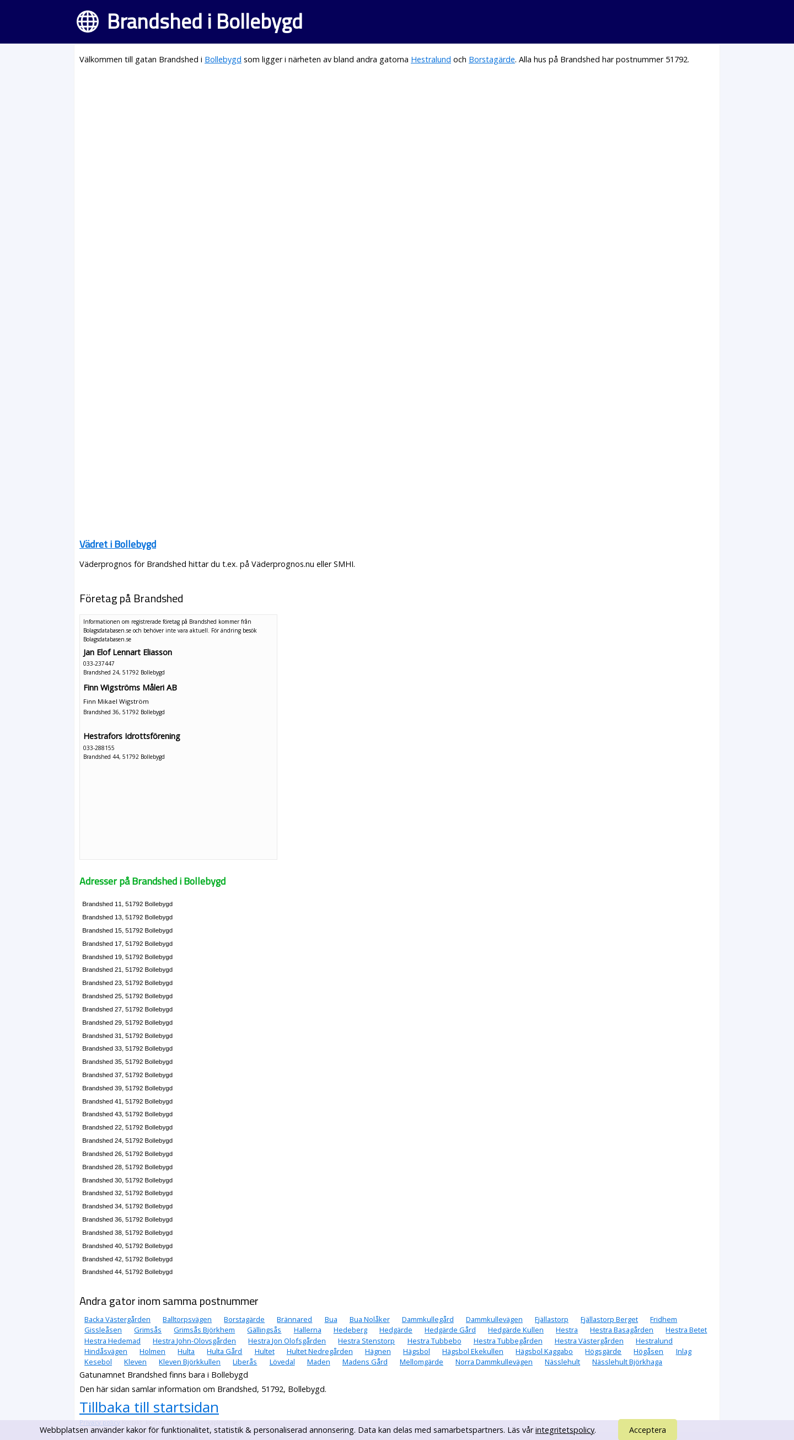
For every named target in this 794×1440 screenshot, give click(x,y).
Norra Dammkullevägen (494, 1362)
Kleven (135, 1362)
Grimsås (148, 1330)
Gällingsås (264, 1330)
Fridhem (663, 1319)
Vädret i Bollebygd (117, 544)
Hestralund (431, 59)
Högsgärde (603, 1351)
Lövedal (282, 1362)
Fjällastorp (551, 1319)
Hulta (186, 1351)
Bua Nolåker (370, 1319)
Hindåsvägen (105, 1351)
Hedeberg (350, 1330)
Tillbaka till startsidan (149, 1407)
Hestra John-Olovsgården (194, 1341)
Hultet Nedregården (320, 1351)
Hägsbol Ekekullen (472, 1351)
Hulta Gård (224, 1351)
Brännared (294, 1319)
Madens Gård (365, 1362)
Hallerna (307, 1330)
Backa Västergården (117, 1319)
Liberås (245, 1362)
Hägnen (378, 1351)
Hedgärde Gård (450, 1330)
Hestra (567, 1330)
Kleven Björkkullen (190, 1362)
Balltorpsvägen (187, 1319)
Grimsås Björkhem (204, 1330)
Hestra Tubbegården (508, 1341)
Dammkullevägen (494, 1319)
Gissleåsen (103, 1330)
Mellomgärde (421, 1362)
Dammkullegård (428, 1319)
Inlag (683, 1351)
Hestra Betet (686, 1330)
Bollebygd (223, 59)
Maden (318, 1362)
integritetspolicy (564, 1430)
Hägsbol (416, 1351)
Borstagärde (492, 59)
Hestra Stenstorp (366, 1341)
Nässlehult (562, 1362)
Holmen (152, 1351)
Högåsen (648, 1351)
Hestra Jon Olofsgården (287, 1341)
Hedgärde (395, 1330)
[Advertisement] (397, 152)
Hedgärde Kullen (516, 1330)
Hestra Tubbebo (434, 1341)
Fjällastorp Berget (609, 1319)
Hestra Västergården (589, 1341)
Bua (331, 1319)
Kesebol (98, 1362)
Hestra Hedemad (112, 1341)
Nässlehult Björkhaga (627, 1362)
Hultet (265, 1351)
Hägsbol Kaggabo (544, 1351)
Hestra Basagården (621, 1330)
